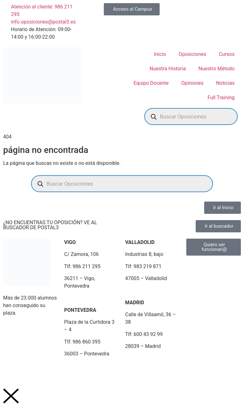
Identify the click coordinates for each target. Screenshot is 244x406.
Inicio (160, 54)
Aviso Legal (13, 369)
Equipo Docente (151, 83)
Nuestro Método (217, 69)
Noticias (225, 83)
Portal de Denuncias (190, 369)
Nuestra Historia (168, 69)
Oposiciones (192, 54)
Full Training (221, 97)
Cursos (227, 54)
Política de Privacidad (53, 369)
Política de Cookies (102, 369)
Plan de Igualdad (146, 369)
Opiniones (192, 83)
